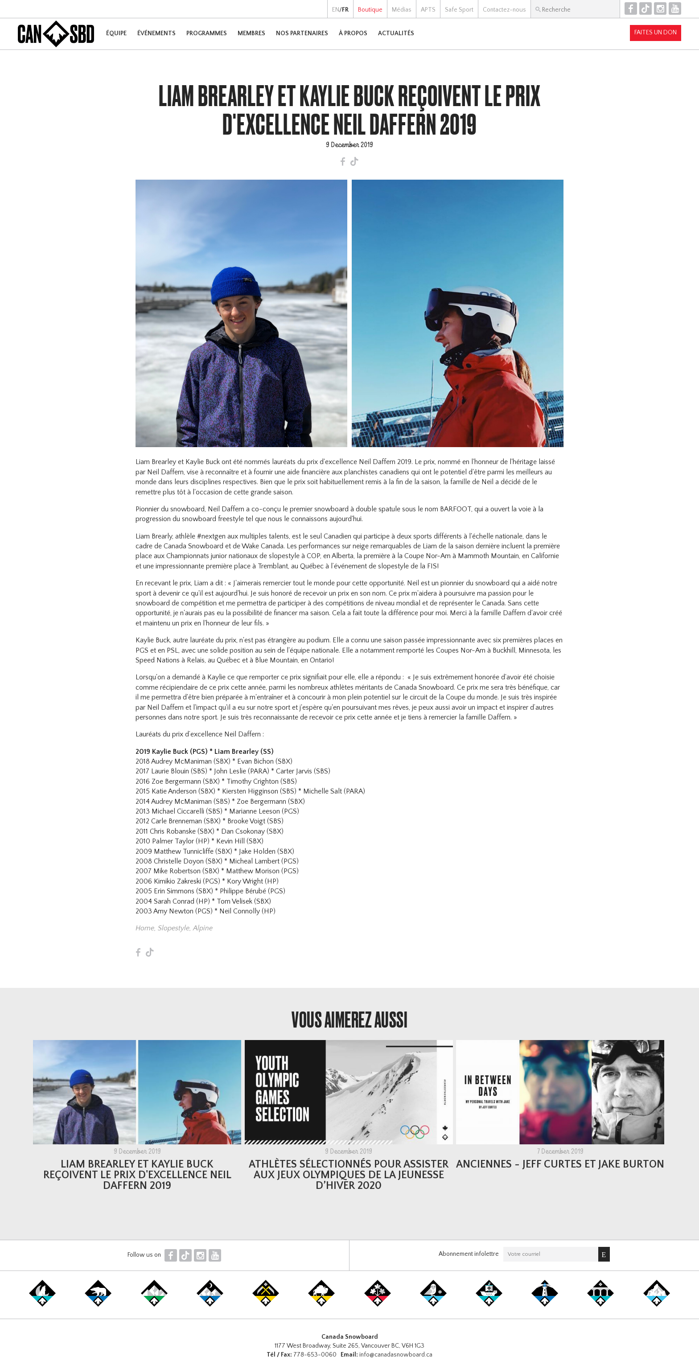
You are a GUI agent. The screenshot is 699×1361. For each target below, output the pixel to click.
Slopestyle (173, 928)
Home (145, 928)
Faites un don (655, 32)
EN (335, 9)
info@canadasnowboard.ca (395, 1354)
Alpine (203, 928)
